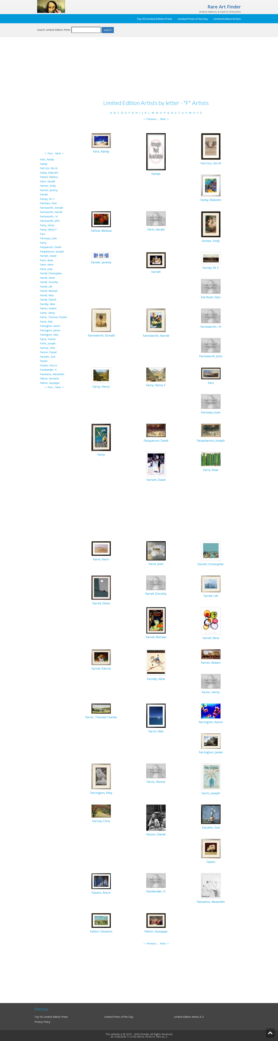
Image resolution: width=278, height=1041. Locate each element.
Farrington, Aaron (50, 326)
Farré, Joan (46, 269)
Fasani (43, 361)
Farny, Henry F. (48, 229)
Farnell (44, 194)
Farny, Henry (47, 225)
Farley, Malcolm (49, 172)
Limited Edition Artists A (187, 1016)
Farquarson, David (50, 247)
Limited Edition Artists (227, 18)
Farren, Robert (48, 308)
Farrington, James (50, 330)
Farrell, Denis (47, 277)
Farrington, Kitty (49, 334)
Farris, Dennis (48, 339)
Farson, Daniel (48, 352)
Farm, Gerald (47, 181)
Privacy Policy (42, 1021)
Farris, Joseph (48, 343)
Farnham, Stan (48, 203)
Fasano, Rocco (48, 365)
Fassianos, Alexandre (52, 374)
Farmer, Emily (48, 185)
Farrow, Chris (47, 348)
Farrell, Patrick (48, 299)
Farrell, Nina (47, 295)
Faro (42, 234)
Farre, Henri (46, 264)
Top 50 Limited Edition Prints (154, 18)
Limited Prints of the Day (193, 18)
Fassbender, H (48, 369)
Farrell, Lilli (46, 286)
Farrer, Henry (47, 313)
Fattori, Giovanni (49, 378)
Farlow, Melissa (49, 177)
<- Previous (150, 119)
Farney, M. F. (47, 199)
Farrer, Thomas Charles (53, 317)
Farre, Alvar (46, 260)
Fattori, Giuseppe (50, 383)
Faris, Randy (47, 159)
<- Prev (48, 153)
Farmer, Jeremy (49, 190)
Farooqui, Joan (48, 238)
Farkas (44, 164)
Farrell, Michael (48, 291)
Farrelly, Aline (47, 304)
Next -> (59, 153)
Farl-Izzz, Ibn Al (48, 168)
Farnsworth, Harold (51, 212)
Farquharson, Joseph (52, 251)
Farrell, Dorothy (49, 282)
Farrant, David (48, 255)
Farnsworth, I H (49, 216)
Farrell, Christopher (51, 273)
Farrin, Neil (46, 321)
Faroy (43, 242)
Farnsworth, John (50, 220)
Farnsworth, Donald (51, 207)
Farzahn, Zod (47, 356)
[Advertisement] (54, 97)
